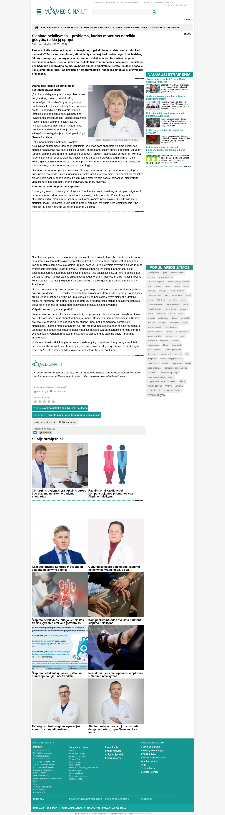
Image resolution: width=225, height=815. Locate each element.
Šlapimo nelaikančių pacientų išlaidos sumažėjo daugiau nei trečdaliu (57, 675)
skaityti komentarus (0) (44, 422)
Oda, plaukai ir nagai (41, 776)
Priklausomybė (75, 770)
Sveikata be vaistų (152, 742)
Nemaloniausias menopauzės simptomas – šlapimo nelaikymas (115, 675)
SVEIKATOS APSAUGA (153, 27)
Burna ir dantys (39, 790)
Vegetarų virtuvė (149, 761)
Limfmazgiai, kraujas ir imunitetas (47, 778)
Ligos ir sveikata (51, 27)
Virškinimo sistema (41, 756)
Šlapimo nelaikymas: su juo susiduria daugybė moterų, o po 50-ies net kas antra (113, 729)
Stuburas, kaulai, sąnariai (43, 767)
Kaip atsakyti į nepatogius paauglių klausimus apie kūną (165, 114)
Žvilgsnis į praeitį (114, 754)
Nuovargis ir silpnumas (78, 776)
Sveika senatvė (113, 758)
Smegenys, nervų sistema (44, 761)
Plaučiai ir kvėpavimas (42, 753)
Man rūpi (37, 746)
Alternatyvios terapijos (153, 750)
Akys (35, 784)
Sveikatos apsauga (117, 799)
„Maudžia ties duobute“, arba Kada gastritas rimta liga (165, 80)
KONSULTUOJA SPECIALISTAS (97, 27)
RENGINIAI (173, 27)
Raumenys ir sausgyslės (43, 770)
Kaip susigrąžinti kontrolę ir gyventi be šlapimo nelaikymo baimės (58, 568)
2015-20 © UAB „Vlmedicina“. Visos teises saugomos (95, 814)
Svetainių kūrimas (144, 814)
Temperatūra (74, 759)
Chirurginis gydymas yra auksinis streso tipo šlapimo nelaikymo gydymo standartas (59, 493)
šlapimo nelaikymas (54, 408)
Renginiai (39, 799)
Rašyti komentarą (67, 422)
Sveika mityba (148, 754)
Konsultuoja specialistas (85, 415)
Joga (143, 764)
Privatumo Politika (165, 2)
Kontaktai (147, 2)
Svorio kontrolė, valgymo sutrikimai (83, 768)
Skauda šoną (74, 765)
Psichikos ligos (39, 792)
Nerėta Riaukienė (77, 408)
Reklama (99, 2)
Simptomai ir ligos (59, 415)
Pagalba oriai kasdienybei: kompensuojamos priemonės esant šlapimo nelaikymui (111, 493)
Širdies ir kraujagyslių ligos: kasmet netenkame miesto (166, 97)
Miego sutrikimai (76, 773)
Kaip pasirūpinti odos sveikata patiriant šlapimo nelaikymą (114, 622)
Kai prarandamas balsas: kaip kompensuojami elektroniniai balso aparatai (165, 150)
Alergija (72, 751)
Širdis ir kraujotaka (41, 750)
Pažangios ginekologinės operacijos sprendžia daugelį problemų (56, 728)
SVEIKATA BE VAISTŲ (127, 27)
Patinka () (42, 391)
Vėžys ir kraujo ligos (77, 754)
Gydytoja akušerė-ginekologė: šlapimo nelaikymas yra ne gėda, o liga (114, 568)
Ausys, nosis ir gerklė (42, 787)
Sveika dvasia (148, 768)
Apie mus (110, 2)
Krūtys (36, 781)
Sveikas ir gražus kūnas (153, 757)
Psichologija (111, 747)
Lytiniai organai (39, 773)
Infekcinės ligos (75, 779)
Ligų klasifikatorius (128, 2)
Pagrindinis (72, 27)
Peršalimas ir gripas (77, 756)
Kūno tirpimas (75, 762)
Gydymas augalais (150, 746)
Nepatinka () (59, 391)
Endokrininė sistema (41, 759)
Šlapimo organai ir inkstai (43, 764)
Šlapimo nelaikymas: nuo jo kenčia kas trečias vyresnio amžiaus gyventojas (58, 622)
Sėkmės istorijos (149, 772)
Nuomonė (146, 799)
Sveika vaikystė (113, 751)
